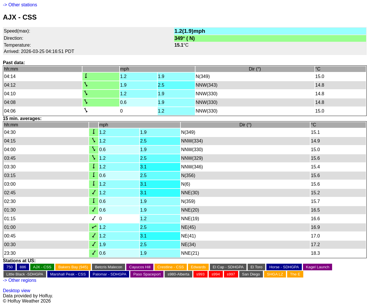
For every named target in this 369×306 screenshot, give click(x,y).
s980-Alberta (178, 274)
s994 (216, 274)
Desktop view (16, 290)
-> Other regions (19, 280)
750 (9, 267)
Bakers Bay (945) (73, 267)
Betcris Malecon (108, 267)
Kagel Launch (318, 267)
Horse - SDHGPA (284, 267)
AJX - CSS (42, 267)
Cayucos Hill (139, 267)
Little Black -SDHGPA (24, 274)
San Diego (251, 274)
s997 (231, 274)
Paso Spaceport (147, 274)
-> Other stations (20, 4)
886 (23, 267)
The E (295, 274)
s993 (200, 274)
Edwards (198, 267)
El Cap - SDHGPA (228, 267)
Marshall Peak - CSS (68, 274)
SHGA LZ (275, 274)
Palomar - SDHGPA (110, 274)
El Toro (256, 267)
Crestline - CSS (170, 267)
